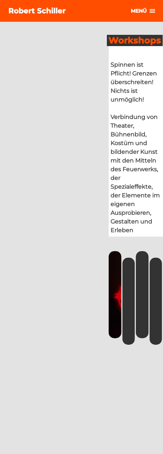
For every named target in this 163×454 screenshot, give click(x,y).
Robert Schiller (37, 11)
